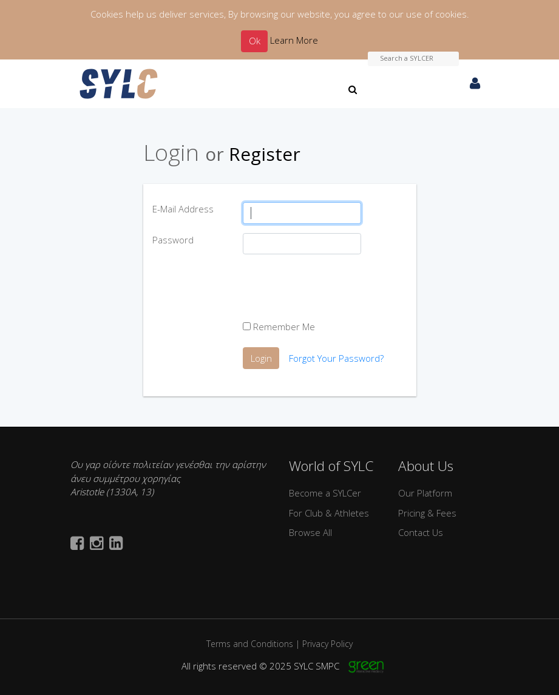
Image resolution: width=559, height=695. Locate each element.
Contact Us (420, 532)
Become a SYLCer (325, 493)
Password (173, 240)
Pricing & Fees (427, 513)
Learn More (294, 40)
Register (264, 153)
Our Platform (425, 493)
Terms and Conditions (249, 643)
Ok (254, 41)
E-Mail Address (183, 209)
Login (261, 358)
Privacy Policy (327, 643)
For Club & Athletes (329, 513)
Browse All (310, 532)
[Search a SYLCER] (413, 59)
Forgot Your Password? (336, 358)
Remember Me (279, 326)
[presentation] (335, 287)
